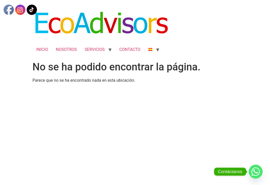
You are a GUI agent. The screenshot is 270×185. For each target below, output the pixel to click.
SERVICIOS (95, 49)
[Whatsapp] (256, 172)
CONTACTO (129, 49)
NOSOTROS (66, 49)
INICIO (42, 49)
